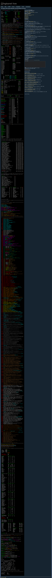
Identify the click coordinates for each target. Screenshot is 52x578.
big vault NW (26, 16)
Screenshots (28, 6)
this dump (27, 11)
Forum (13, 6)
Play (5, 6)
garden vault (26, 14)
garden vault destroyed (28, 15)
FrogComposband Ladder (31, 12)
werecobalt (31, 21)
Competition (18, 6)
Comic (23, 6)
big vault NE (26, 17)
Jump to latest (27, 20)
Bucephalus (32, 53)
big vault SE (26, 18)
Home (2, 6)
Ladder (9, 6)
